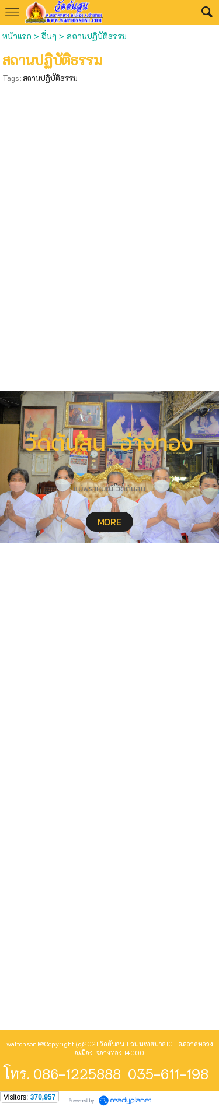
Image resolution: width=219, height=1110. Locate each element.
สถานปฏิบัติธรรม (50, 78)
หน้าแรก (18, 35)
